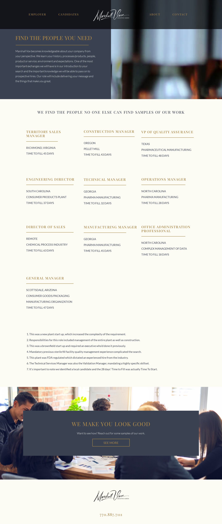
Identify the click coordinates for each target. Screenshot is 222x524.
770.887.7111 (111, 514)
